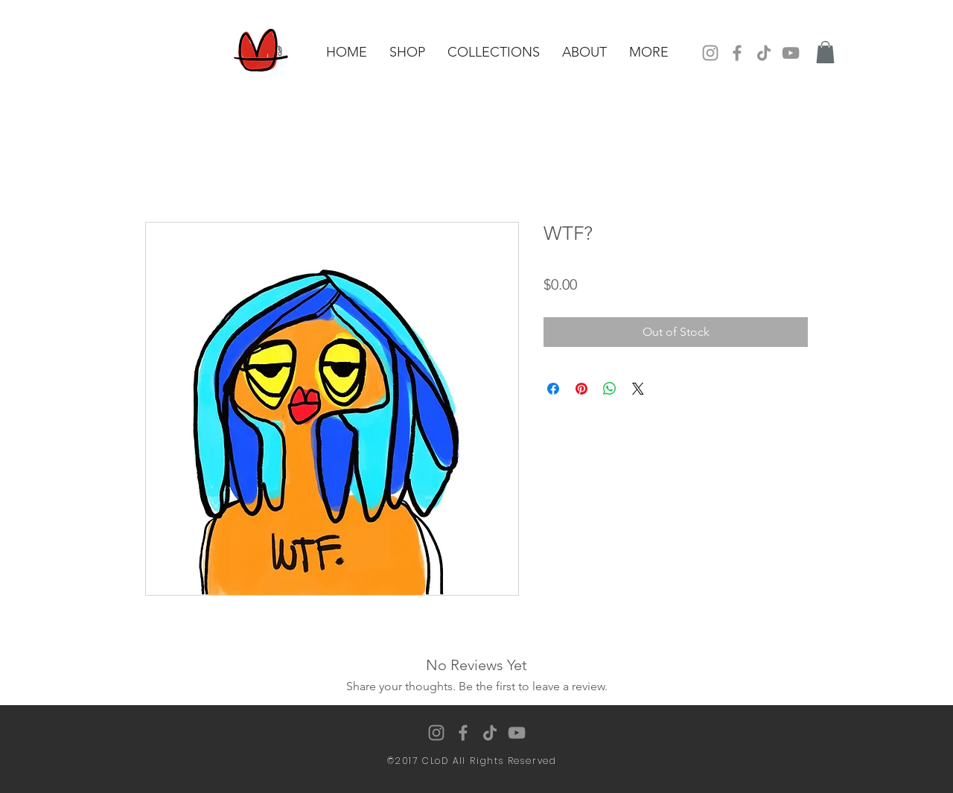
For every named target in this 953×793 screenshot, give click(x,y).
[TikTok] (763, 52)
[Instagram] (710, 52)
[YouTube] (790, 52)
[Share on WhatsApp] (610, 389)
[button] (825, 52)
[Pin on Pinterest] (581, 389)
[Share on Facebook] (553, 389)
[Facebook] (737, 52)
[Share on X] (638, 389)
